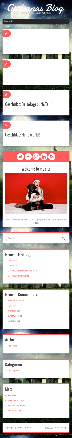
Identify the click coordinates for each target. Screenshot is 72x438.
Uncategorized (14, 370)
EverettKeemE (14, 300)
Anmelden (12, 395)
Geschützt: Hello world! (22, 134)
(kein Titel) (12, 260)
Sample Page (61, 427)
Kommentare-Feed (16, 405)
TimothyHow (13, 316)
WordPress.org (14, 410)
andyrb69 (12, 311)
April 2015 (12, 346)
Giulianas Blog (34, 8)
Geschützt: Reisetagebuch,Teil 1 (29, 104)
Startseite (49, 427)
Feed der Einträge (16, 400)
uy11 (10, 306)
